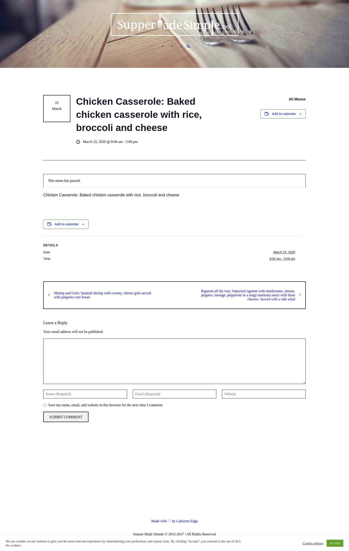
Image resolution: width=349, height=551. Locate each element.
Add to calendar (284, 114)
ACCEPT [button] (335, 543)
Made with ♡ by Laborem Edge (174, 521)
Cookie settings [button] (313, 543)
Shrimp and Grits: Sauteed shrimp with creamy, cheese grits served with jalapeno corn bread (99, 295)
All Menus (297, 99)
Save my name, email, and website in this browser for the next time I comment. (105, 405)
